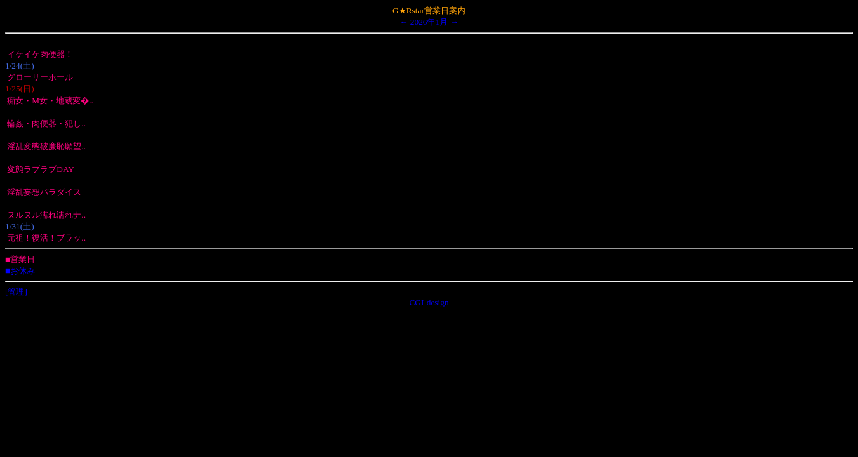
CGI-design (428, 302)
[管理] (16, 291)
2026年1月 (429, 22)
